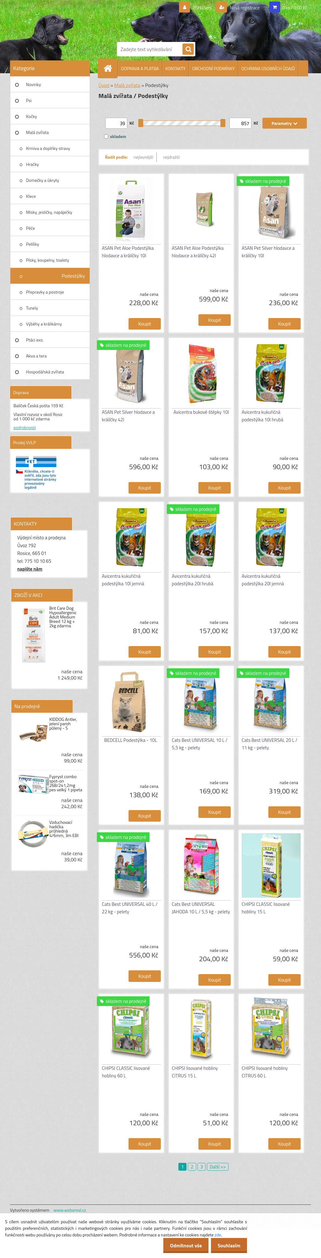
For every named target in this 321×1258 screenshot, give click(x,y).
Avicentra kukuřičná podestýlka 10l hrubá (262, 415)
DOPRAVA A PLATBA (140, 68)
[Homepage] (110, 68)
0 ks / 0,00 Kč (294, 7)
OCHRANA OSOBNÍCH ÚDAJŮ (268, 68)
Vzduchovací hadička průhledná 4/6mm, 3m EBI (64, 829)
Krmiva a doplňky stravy (48, 148)
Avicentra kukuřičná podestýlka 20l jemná (263, 580)
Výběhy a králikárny (44, 324)
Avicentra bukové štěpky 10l (201, 412)
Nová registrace (243, 8)
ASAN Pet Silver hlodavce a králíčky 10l (268, 251)
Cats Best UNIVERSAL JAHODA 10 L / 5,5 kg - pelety (201, 908)
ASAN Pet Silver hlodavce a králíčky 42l (128, 415)
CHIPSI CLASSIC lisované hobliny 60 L (126, 1072)
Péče (30, 228)
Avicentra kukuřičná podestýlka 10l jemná (123, 580)
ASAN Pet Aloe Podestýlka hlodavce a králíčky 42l (198, 251)
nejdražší (171, 157)
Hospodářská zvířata (45, 371)
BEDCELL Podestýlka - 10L (130, 740)
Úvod (103, 85)
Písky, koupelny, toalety (47, 260)
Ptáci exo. (35, 339)
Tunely (32, 308)
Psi (29, 100)
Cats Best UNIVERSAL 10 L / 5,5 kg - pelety (200, 744)
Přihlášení (198, 8)
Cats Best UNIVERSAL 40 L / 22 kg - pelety (130, 908)
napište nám (29, 569)
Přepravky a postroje (45, 292)
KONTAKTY (176, 68)
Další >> (218, 1166)
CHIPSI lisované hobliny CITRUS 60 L (265, 1072)
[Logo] (166, 19)
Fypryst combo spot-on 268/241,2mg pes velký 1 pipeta (65, 783)
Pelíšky (32, 244)
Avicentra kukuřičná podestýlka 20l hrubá (192, 580)
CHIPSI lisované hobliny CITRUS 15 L (195, 1072)
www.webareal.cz (70, 1210)
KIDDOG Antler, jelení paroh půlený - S (63, 723)
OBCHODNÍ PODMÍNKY (213, 68)
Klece (31, 196)
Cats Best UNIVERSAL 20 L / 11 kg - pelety (269, 744)
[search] (188, 49)
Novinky (33, 84)
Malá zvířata (37, 132)
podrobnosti (24, 427)
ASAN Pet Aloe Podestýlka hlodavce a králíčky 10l (128, 251)
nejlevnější (143, 157)
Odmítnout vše (182, 1245)
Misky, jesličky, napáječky (49, 212)
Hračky (32, 164)
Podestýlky (73, 276)
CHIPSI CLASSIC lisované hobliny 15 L (266, 908)
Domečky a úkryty (42, 180)
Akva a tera (36, 355)
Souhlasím (227, 1245)
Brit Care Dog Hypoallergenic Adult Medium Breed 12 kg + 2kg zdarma (62, 617)
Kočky (31, 116)
